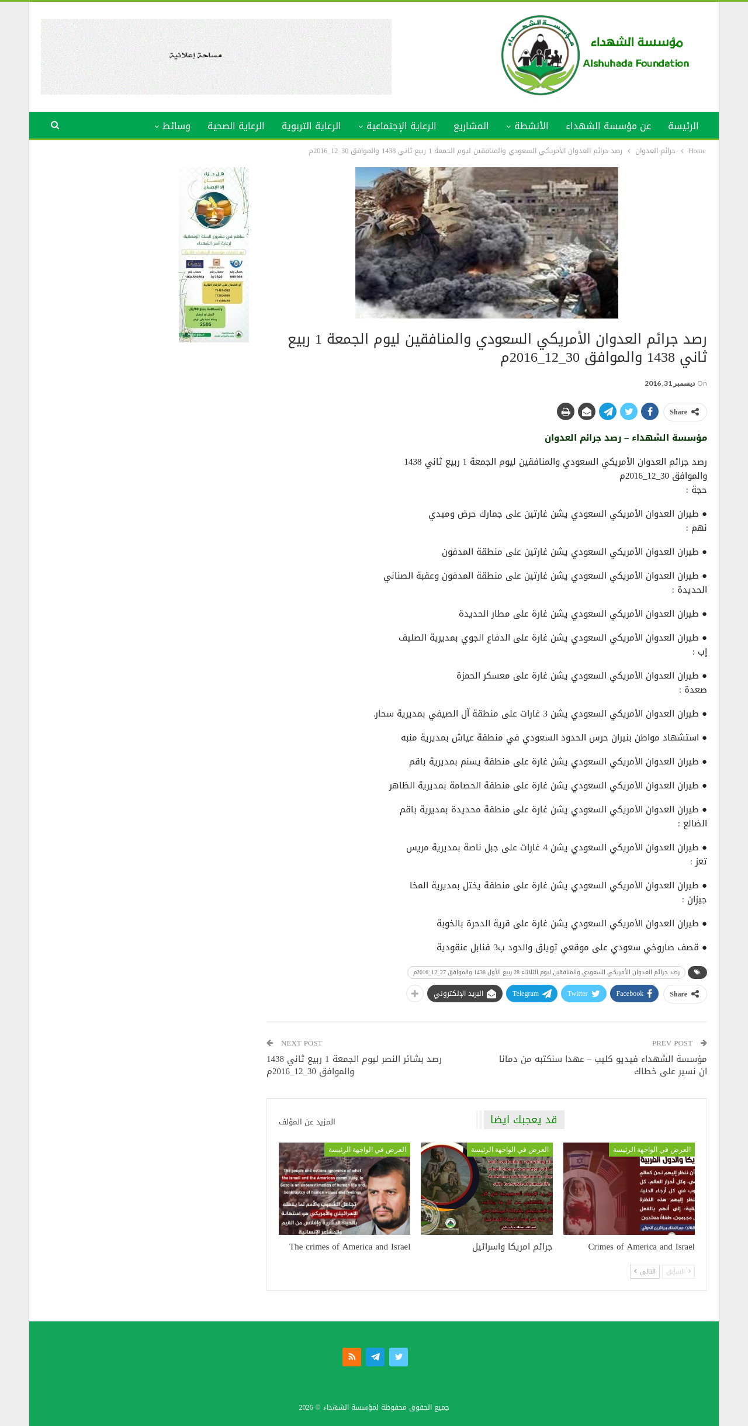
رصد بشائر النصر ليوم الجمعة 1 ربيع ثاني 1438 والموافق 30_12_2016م (354, 1065)
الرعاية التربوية (311, 126)
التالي (645, 1271)
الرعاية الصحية (236, 126)
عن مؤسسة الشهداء (608, 126)
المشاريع (471, 126)
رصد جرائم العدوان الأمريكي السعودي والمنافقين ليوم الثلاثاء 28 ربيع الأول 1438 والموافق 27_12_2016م (546, 972)
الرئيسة (683, 126)
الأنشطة (531, 126)
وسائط (176, 126)
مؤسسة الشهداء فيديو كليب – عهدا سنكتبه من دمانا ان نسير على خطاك (603, 1065)
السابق (678, 1271)
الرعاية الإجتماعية (401, 126)
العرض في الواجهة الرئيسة (652, 1149)
